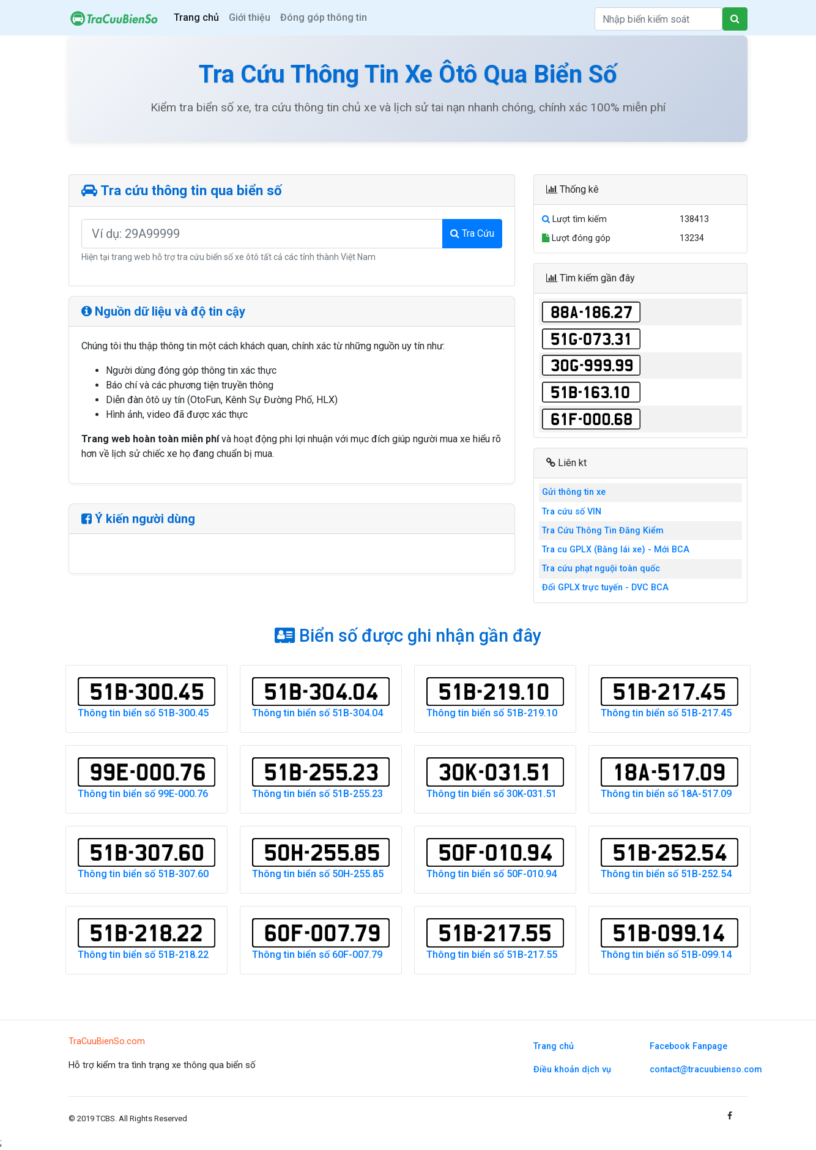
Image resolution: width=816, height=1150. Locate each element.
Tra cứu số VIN (571, 511)
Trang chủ (196, 17)
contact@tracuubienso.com (706, 1069)
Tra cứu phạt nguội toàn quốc (601, 568)
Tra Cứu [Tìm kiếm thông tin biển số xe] (472, 233)
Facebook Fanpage (688, 1046)
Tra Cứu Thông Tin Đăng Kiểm (603, 530)
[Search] (658, 19)
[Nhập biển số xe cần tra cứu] (262, 233)
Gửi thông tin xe (574, 492)
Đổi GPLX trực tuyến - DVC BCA (605, 587)
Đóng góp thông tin (323, 17)
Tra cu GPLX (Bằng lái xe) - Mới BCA (615, 549)
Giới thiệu (249, 17)
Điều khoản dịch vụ (572, 1069)
